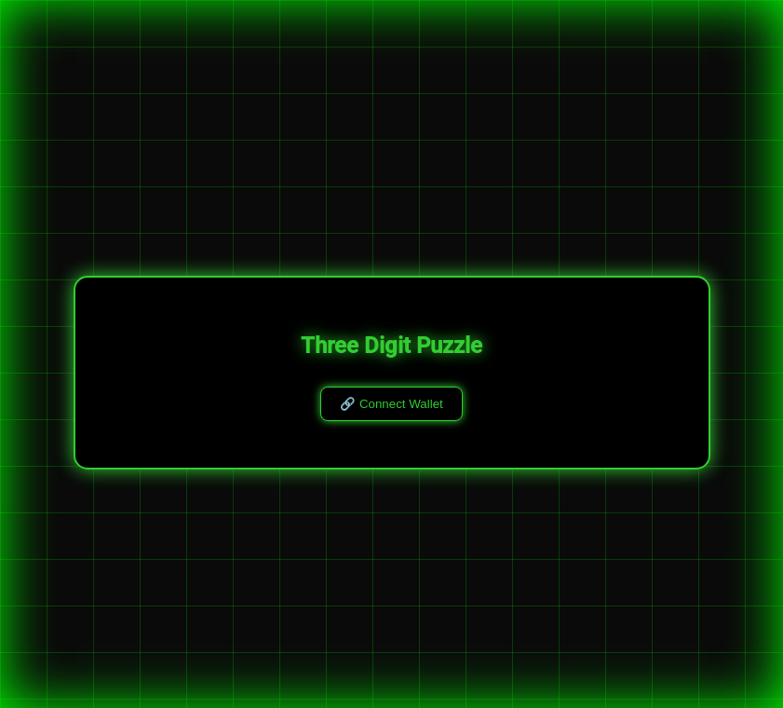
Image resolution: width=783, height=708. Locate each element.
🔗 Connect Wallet (391, 404)
